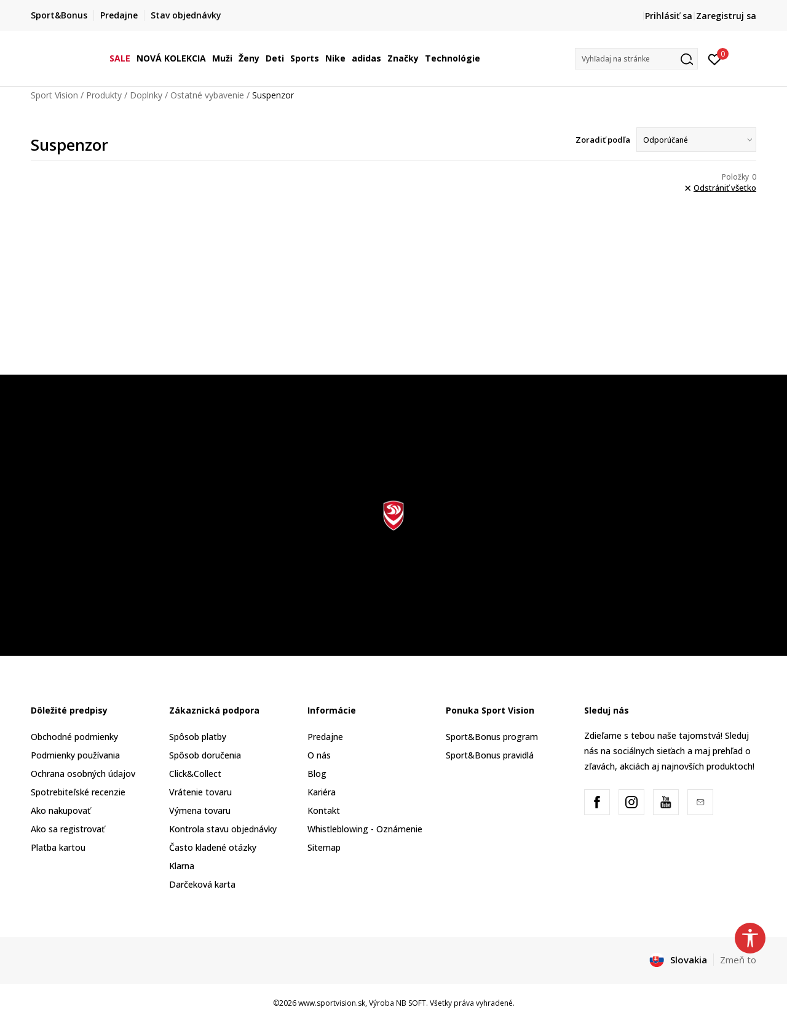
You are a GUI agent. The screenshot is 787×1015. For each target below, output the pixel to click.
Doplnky (146, 95)
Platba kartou (58, 847)
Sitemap (324, 847)
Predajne (325, 736)
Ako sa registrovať (68, 829)
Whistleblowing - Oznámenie (364, 829)
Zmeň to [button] (738, 959)
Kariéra (321, 792)
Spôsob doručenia (205, 755)
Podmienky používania (75, 755)
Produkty (104, 95)
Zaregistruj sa (726, 16)
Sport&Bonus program (492, 736)
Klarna (181, 866)
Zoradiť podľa (602, 139)
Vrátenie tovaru (200, 792)
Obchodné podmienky (74, 736)
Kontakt (323, 810)
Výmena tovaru (200, 810)
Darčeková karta (202, 884)
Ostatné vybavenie (207, 95)
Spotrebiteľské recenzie (78, 792)
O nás (319, 755)
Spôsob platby (197, 736)
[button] (636, 59)
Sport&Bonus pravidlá (490, 755)
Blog (316, 773)
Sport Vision (54, 95)
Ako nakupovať (60, 810)
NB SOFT (411, 1003)
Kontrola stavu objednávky (223, 829)
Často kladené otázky (212, 847)
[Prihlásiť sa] (714, 58)
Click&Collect (195, 773)
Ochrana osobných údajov (83, 773)
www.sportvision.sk (331, 1003)
